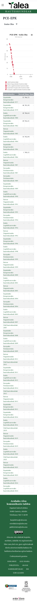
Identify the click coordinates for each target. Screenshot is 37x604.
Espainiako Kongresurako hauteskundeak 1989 (10, 186)
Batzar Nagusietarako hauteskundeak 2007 (10, 319)
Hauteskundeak (18, 11)
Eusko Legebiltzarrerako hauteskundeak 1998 (10, 249)
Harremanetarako (15, 569)
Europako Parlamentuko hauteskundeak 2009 (10, 348)
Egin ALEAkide (18, 573)
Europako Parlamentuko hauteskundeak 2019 (10, 443)
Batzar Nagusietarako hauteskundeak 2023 (10, 464)
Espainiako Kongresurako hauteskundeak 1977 (10, 99)
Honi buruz (11, 561)
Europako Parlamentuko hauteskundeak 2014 (10, 385)
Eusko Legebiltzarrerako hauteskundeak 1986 (10, 154)
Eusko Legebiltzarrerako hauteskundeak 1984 (10, 139)
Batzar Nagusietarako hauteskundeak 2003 (10, 288)
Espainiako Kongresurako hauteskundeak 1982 (10, 123)
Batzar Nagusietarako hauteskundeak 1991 (10, 201)
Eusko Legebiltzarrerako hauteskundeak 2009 (10, 340)
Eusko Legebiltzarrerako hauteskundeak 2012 (10, 377)
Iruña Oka (10, 24)
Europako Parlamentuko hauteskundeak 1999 (10, 256)
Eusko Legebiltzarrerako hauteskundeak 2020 (10, 451)
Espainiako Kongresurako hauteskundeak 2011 (10, 369)
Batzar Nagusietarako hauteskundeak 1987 (10, 162)
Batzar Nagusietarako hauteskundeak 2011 (10, 356)
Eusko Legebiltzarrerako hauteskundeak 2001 (10, 280)
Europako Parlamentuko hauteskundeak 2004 (10, 304)
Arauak (25, 565)
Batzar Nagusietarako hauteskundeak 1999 (10, 264)
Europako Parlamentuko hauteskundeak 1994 (10, 217)
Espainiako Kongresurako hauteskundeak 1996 (10, 241)
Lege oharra (25, 561)
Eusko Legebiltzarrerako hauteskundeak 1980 (10, 115)
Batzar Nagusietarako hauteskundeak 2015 (10, 398)
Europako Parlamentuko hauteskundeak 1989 (10, 178)
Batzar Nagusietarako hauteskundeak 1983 (10, 131)
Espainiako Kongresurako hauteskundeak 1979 (10, 107)
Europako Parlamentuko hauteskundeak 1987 (10, 170)
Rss (27, 569)
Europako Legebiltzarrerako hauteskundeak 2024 (10, 488)
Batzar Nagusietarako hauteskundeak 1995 (10, 233)
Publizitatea (14, 565)
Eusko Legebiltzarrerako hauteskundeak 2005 (10, 311)
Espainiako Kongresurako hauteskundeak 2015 (10, 406)
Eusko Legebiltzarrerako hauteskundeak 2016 (10, 422)
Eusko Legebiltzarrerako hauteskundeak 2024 (10, 480)
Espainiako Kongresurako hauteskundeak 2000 (10, 272)
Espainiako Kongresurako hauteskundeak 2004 (10, 296)
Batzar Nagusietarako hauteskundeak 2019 (10, 435)
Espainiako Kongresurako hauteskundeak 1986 (10, 146)
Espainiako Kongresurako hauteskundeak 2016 (10, 414)
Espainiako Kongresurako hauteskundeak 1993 (10, 209)
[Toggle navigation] (3, 5)
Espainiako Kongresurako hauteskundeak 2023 (10, 472)
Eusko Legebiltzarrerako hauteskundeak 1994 (10, 225)
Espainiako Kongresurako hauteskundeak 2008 (10, 333)
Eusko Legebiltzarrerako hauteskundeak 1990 (10, 194)
